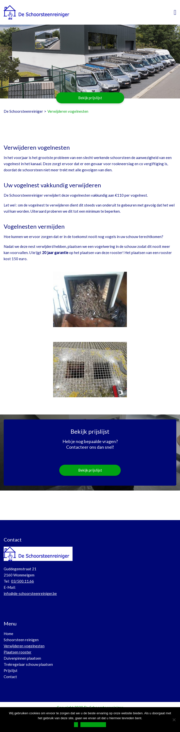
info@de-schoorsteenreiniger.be (30, 593)
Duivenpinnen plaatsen (22, 658)
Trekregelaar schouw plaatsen (28, 664)
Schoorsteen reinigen (21, 639)
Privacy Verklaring (93, 724)
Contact (10, 676)
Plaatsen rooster (17, 652)
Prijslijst (10, 670)
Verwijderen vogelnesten (24, 646)
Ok (76, 724)
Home (8, 633)
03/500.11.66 (22, 581)
